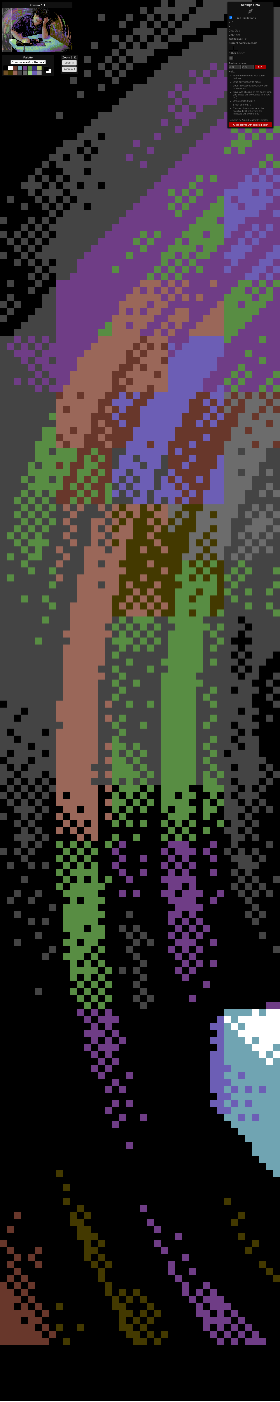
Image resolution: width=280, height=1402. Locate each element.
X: (230, 22)
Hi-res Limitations (245, 18)
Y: (230, 26)
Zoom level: (236, 39)
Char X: (233, 30)
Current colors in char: (243, 43)
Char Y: (233, 34)
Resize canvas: (238, 63)
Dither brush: (237, 53)
